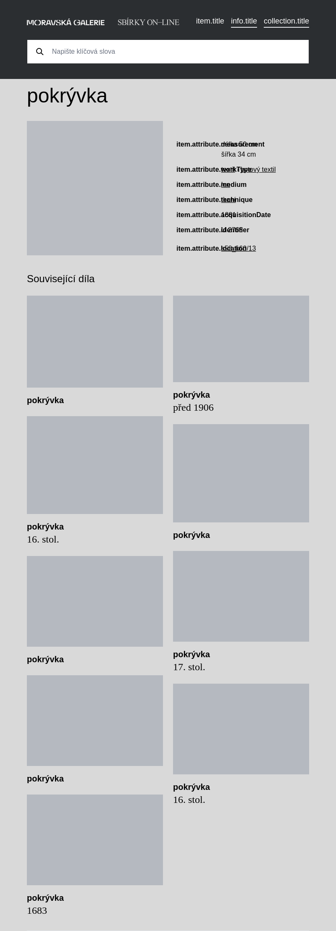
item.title (210, 21)
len (225, 184)
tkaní (228, 199)
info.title (244, 21)
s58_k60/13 (238, 248)
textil (228, 169)
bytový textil (258, 169)
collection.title (286, 21)
